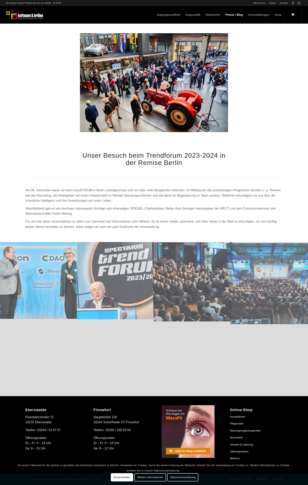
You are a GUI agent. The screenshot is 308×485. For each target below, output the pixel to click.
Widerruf (234, 458)
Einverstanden (122, 477)
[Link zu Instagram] (299, 3)
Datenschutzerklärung (183, 477)
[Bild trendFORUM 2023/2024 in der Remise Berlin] (115, 280)
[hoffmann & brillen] (24, 15)
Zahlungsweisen (239, 451)
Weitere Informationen (150, 477)
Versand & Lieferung (241, 444)
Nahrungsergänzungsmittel (245, 430)
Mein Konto (259, 3)
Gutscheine (236, 437)
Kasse (272, 3)
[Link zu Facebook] (293, 3)
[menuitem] (259, 3)
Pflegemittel (236, 423)
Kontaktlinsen (237, 416)
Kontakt (284, 3)
